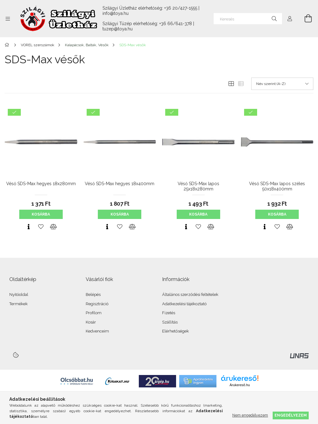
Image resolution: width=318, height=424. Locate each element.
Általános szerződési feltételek (190, 294)
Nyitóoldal (18, 294)
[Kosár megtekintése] (305, 18)
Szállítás (170, 322)
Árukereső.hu (239, 385)
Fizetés (168, 312)
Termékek (18, 303)
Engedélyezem (291, 415)
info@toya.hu (115, 13)
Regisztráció (97, 303)
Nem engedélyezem (250, 415)
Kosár (91, 322)
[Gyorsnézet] (28, 226)
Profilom (94, 312)
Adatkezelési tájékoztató (184, 303)
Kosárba (41, 214)
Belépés (93, 294)
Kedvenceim (97, 331)
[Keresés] (248, 18)
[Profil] (290, 18)
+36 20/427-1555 (180, 8)
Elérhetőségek (175, 331)
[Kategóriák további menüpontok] (8, 18)
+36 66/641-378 (175, 23)
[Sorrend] (282, 84)
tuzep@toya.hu (117, 28)
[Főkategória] (8, 45)
